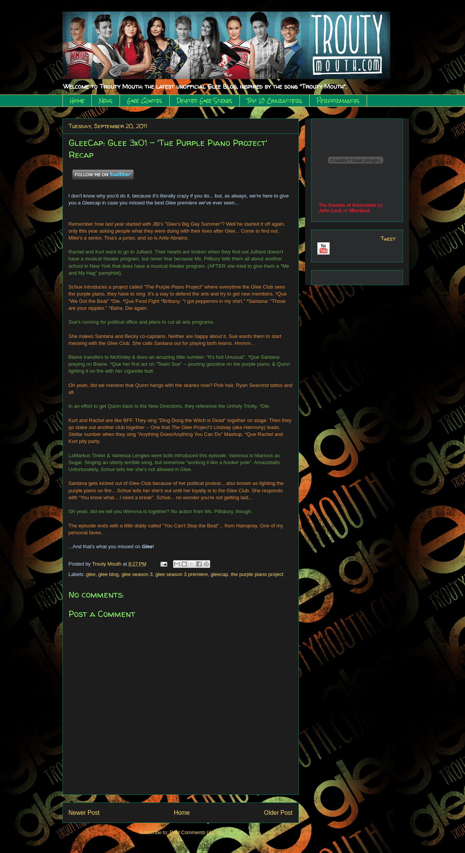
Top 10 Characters (274, 100)
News (106, 100)
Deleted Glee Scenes (204, 100)
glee (91, 574)
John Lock (330, 210)
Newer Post (84, 812)
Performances (338, 100)
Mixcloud (360, 210)
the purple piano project (257, 574)
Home (77, 100)
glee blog (108, 574)
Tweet (388, 238)
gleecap (219, 574)
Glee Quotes (144, 100)
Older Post (278, 812)
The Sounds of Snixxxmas (347, 205)
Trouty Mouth (107, 564)
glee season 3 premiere (181, 574)
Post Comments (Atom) (196, 832)
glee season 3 (137, 574)
